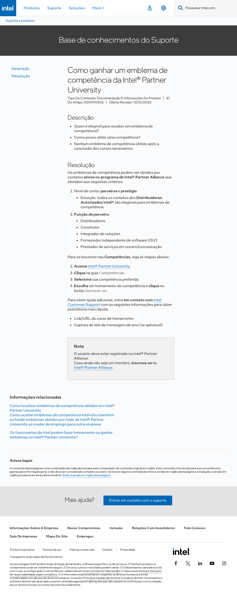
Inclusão (116, 528)
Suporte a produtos (20, 21)
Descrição (20, 68)
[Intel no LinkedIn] (200, 563)
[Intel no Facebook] (176, 563)
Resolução (21, 76)
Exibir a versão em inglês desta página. (86, 475)
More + (98, 8)
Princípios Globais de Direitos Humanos (108, 578)
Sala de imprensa (23, 536)
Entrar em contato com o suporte (137, 500)
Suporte (54, 8)
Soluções (77, 8)
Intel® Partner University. (109, 266)
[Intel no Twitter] (188, 563)
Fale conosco (195, 528)
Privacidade (127, 550)
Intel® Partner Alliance (93, 367)
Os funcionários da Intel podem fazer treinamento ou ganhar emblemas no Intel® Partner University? (61, 435)
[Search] (179, 8)
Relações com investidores (153, 528)
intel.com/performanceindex (101, 571)
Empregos (85, 536)
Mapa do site (57, 536)
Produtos (32, 8)
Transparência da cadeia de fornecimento (36, 557)
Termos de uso (51, 550)
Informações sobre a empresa (34, 528)
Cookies (107, 550)
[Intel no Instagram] (224, 563)
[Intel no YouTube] (212, 563)
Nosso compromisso (83, 528)
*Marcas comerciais (81, 550)
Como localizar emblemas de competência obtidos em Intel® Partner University (62, 408)
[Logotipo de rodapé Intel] (181, 551)
